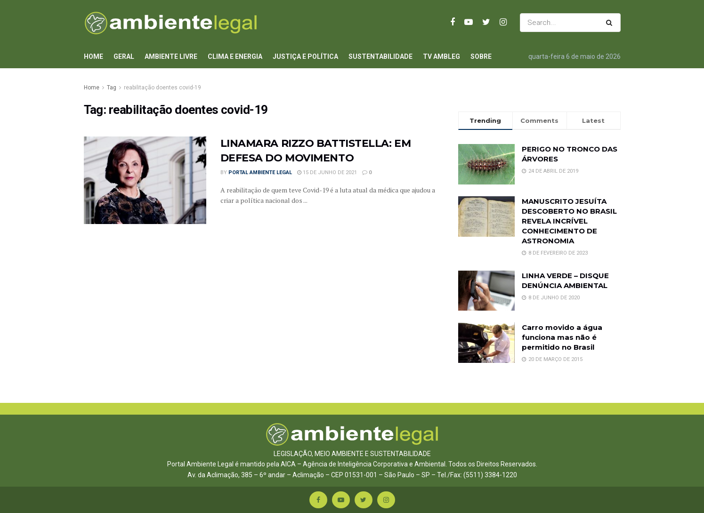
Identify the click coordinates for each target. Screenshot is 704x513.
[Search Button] (611, 22)
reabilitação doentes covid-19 (162, 87)
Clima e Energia (235, 56)
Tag (111, 87)
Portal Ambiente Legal (260, 172)
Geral (123, 56)
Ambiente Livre (171, 56)
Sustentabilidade (380, 56)
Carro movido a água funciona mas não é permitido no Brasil (562, 337)
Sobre (481, 56)
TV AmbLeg (441, 56)
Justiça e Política (305, 56)
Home (93, 56)
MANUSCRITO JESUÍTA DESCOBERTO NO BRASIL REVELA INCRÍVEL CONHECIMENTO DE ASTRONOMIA (569, 221)
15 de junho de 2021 (327, 172)
